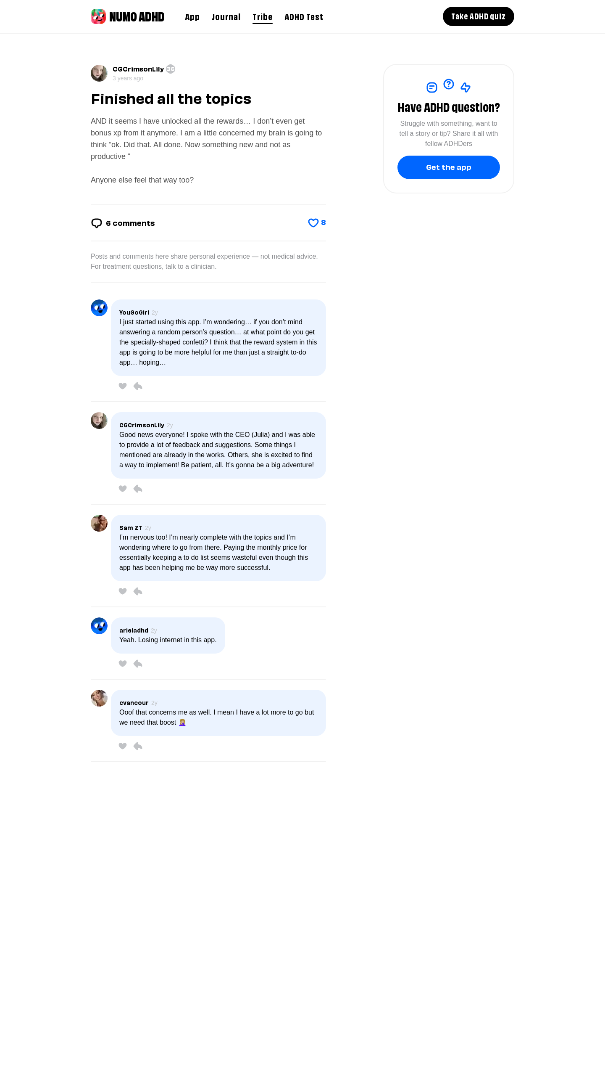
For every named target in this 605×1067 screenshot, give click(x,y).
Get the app (448, 166)
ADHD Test (304, 15)
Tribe (263, 15)
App (192, 15)
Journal (226, 15)
